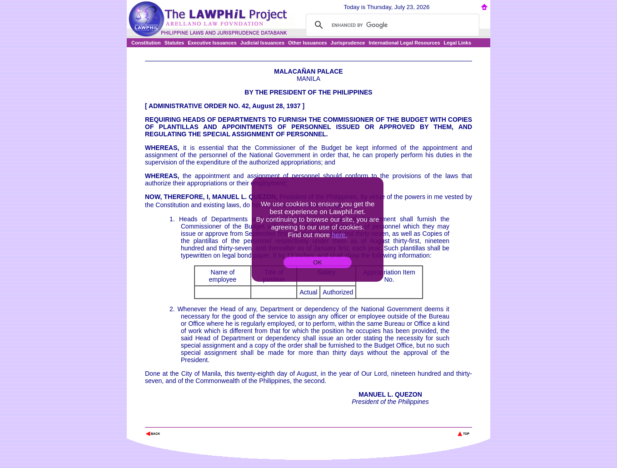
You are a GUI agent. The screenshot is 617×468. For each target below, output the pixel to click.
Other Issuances (307, 42)
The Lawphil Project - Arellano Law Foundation (192, 421)
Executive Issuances (212, 42)
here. (339, 235)
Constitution (146, 42)
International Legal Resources (404, 42)
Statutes (174, 42)
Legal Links (458, 42)
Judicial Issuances (262, 42)
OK (317, 262)
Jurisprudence (348, 42)
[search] (391, 25)
